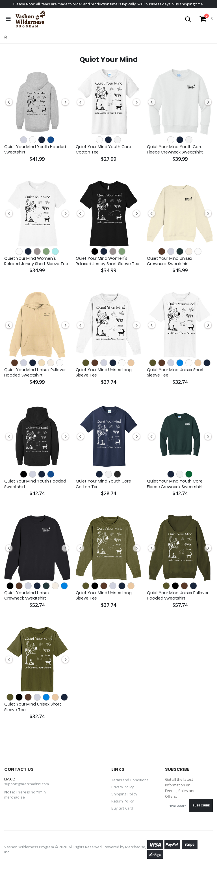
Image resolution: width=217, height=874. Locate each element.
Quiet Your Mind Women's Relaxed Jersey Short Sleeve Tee (33, 262)
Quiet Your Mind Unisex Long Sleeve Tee (104, 374)
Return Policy (122, 803)
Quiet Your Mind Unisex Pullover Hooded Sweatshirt (35, 374)
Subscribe (200, 808)
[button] (188, 20)
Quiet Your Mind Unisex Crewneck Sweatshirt (170, 262)
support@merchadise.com (27, 787)
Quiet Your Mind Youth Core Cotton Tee (104, 150)
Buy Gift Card (122, 810)
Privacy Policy (123, 790)
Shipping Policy (124, 796)
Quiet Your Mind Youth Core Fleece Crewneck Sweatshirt (176, 150)
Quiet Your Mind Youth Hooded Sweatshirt (36, 150)
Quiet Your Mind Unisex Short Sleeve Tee (176, 374)
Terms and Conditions (130, 783)
